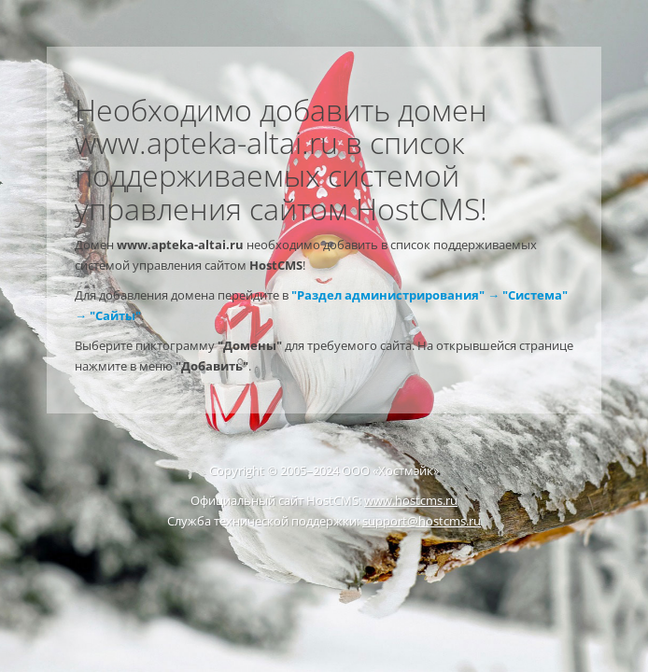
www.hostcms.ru (411, 500)
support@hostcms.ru (421, 520)
